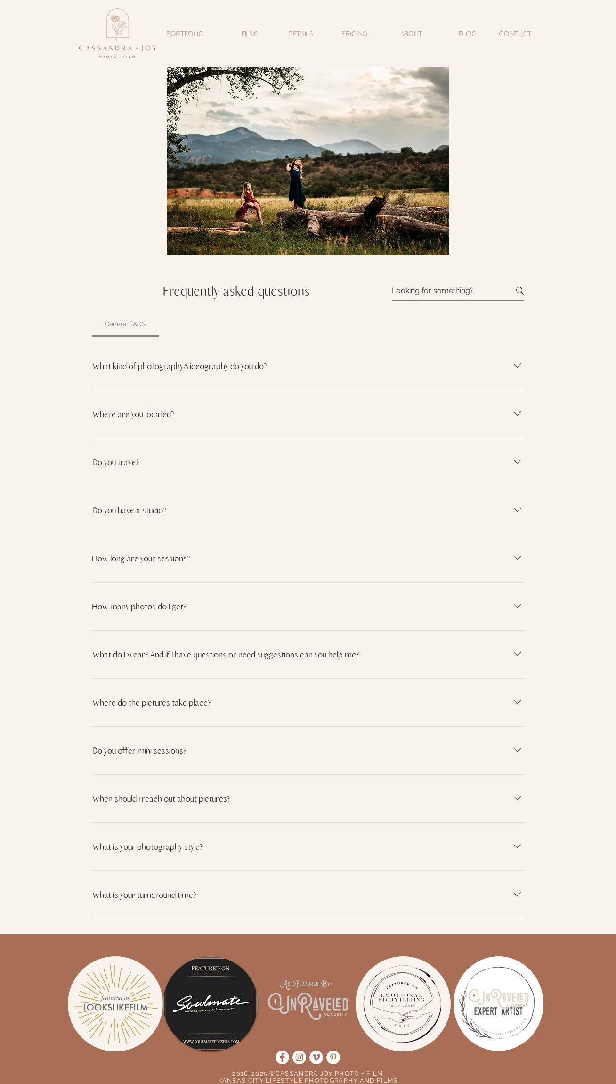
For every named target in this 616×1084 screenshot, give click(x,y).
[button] (183, 33)
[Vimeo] (316, 1057)
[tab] (125, 324)
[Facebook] (282, 1057)
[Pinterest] (333, 1057)
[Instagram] (299, 1057)
